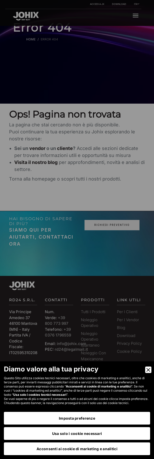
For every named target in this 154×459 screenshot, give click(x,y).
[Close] (148, 370)
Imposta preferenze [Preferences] (77, 418)
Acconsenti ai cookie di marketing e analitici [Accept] (77, 449)
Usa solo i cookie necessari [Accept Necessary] (77, 433)
